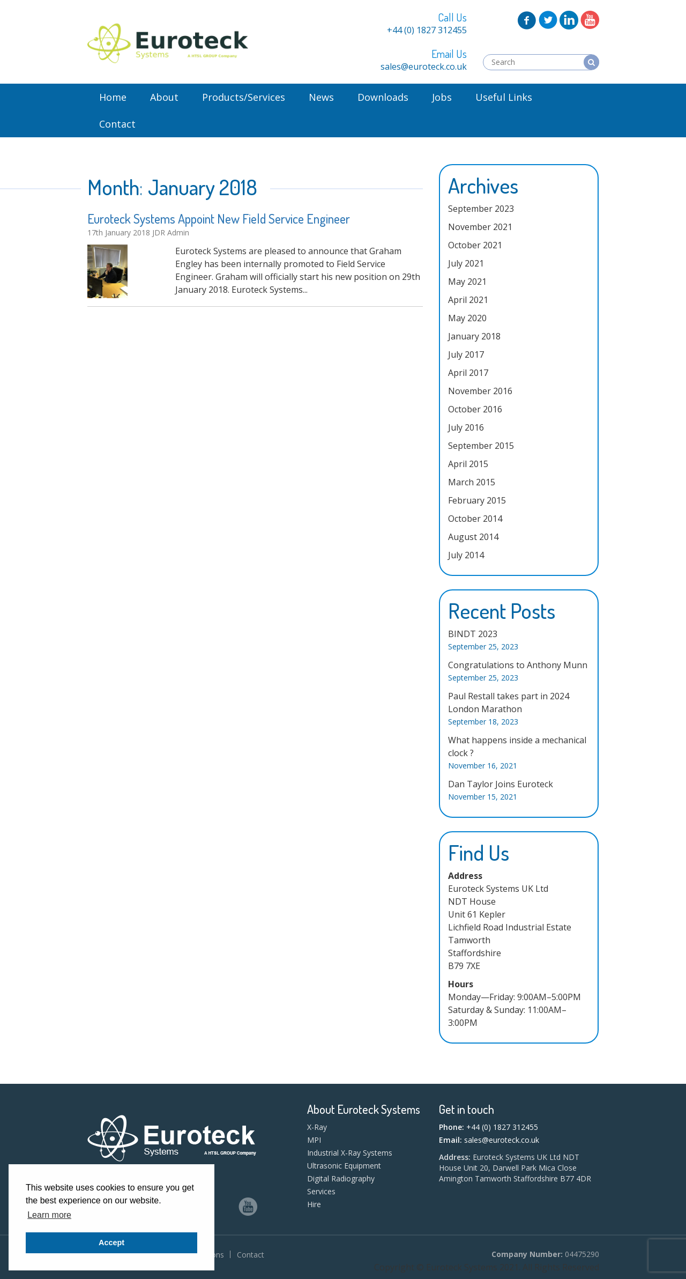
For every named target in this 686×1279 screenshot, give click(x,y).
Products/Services (243, 97)
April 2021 (468, 300)
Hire (314, 1204)
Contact (117, 123)
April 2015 (468, 464)
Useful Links (503, 97)
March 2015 (471, 482)
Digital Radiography (341, 1178)
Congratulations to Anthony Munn (517, 665)
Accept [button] (111, 1242)
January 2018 (474, 336)
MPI (314, 1140)
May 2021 (467, 281)
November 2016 (480, 391)
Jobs (442, 97)
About (164, 97)
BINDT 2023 (472, 634)
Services (321, 1191)
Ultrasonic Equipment (344, 1165)
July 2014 (466, 555)
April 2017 (468, 373)
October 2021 (475, 245)
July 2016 (466, 427)
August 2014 (473, 537)
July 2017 (466, 354)
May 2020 (467, 318)
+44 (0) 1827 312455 (427, 30)
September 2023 (481, 209)
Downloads (382, 97)
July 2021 (466, 263)
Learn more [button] (49, 1214)
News (321, 97)
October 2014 (475, 518)
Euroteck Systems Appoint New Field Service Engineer (218, 218)
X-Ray (317, 1127)
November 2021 (480, 227)
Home (112, 97)
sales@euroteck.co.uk (424, 66)
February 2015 (477, 500)
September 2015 (481, 446)
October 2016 (475, 409)
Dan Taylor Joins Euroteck (500, 784)
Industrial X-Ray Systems (349, 1153)
